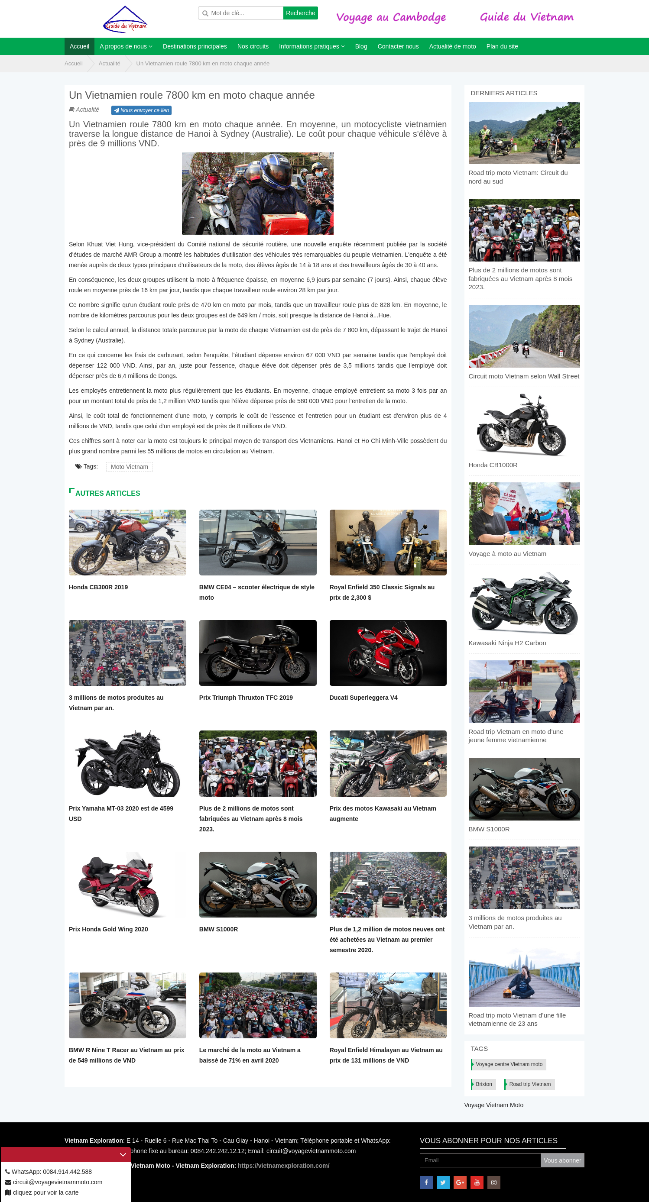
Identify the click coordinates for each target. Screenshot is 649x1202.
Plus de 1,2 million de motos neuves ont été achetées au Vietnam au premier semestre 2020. (387, 939)
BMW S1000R (218, 929)
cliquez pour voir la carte (42, 1192)
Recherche (300, 13)
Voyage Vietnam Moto (494, 1105)
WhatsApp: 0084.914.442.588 (48, 1171)
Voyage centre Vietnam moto (509, 1064)
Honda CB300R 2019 (98, 587)
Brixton (484, 1084)
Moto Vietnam (129, 466)
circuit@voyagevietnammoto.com (53, 1182)
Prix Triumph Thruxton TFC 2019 (246, 697)
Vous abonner (562, 1160)
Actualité (109, 63)
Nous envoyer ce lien (141, 110)
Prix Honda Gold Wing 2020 (108, 929)
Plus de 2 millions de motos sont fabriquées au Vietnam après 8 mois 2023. (251, 819)
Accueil (74, 63)
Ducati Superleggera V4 (364, 697)
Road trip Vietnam (530, 1084)
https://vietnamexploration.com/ (284, 1165)
